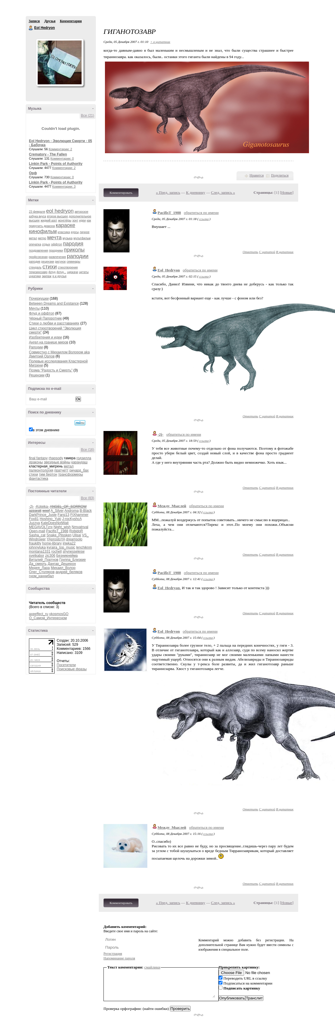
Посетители (66, 665)
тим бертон (48, 474)
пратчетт (61, 470)
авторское (81, 211)
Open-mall (37, 531)
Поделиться (280, 175)
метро (42, 238)
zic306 (50, 556)
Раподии (36, 347)
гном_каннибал (41, 576)
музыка (67, 238)
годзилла (84, 458)
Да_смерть (38, 564)
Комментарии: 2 (60, 149)
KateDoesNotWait (55, 523)
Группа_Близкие (72, 560)
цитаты (84, 272)
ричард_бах (79, 470)
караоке (65, 225)
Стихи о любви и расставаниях (54, 323)
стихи (49, 266)
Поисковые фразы (72, 669)
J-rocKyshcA (72, 519)
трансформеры (70, 474)
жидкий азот (49, 220)
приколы (74, 250)
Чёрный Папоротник (45, 318)
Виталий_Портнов (43, 560)
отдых (46, 244)
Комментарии (71, 21)
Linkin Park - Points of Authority (55, 164)
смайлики (152, 967)
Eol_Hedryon (169, 270)
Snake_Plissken (58, 535)
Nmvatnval (80, 527)
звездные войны (57, 462)
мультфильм (81, 238)
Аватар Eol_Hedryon (60, 62)
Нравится (257, 175)
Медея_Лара (39, 568)
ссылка (204, 219)
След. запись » (223, 192)
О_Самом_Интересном (48, 618)
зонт (75, 220)
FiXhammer (79, 515)
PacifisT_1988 (57, 531)
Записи (34, 21)
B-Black (85, 511)
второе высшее (57, 216)
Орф (33, 173)
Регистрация (112, 954)
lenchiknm (84, 547)
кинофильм (43, 231)
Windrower (37, 539)
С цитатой (267, 252)
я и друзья (59, 276)
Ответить (250, 252)
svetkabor (36, 556)
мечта (54, 237)
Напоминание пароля (119, 958)
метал (33, 238)
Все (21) (87, 116)
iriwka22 (69, 543)
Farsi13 (63, 515)
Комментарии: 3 (64, 186)
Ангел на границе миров (48, 342)
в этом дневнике (46, 430)
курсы (75, 232)
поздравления (38, 250)
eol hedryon (60, 211)
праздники (56, 250)
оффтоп (56, 244)
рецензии (47, 261)
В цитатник (284, 252)
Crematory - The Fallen (48, 154)
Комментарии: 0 (62, 158)
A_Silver (57, 511)
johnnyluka (37, 547)
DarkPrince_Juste (43, 515)
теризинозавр (38, 272)
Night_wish (62, 527)
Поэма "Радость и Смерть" (50, 370)
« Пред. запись (168, 192)
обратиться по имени (201, 212)
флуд (52, 272)
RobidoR (76, 531)
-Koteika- (42, 507)
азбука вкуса (37, 216)
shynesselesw (73, 551)
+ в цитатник (160, 41)
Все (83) (87, 498)
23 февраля (37, 211)
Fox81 (34, 519)
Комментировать (121, 192)
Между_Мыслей (172, 506)
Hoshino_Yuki (50, 519)
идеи (82, 220)
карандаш (79, 462)
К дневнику (195, 192)
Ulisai (76, 535)
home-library (52, 543)
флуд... (61, 272)
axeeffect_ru (38, 614)
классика (64, 232)
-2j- (31, 507)
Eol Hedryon (31, 28)
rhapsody (56, 458)
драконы (36, 462)
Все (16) (87, 450)
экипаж (46, 276)
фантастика (38, 479)
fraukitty (35, 543)
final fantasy (38, 458)
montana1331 (39, 551)
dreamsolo (74, 539)
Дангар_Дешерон (62, 564)
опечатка (35, 244)
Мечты (34, 308)
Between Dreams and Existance (54, 303)
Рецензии (36, 375)
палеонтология (41, 470)
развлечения (57, 257)
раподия (34, 261)
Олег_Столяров (42, 572)
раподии (78, 256)
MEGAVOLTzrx (41, 527)
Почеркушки (39, 298)
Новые (286, 192)
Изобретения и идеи (45, 337)
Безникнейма (66, 556)
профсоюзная (38, 257)
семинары (73, 261)
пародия (73, 244)
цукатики (35, 276)
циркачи (72, 272)
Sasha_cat (37, 535)
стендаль (35, 267)
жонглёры (64, 220)
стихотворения (68, 267)
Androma (71, 511)
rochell (56, 551)
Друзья (49, 21)
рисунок (60, 261)
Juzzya (34, 523)
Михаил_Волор (63, 568)
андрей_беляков (69, 572)
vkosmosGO (58, 614)
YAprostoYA (55, 539)
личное (84, 232)
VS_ (85, 535)
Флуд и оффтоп (41, 313)
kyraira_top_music (61, 547)
